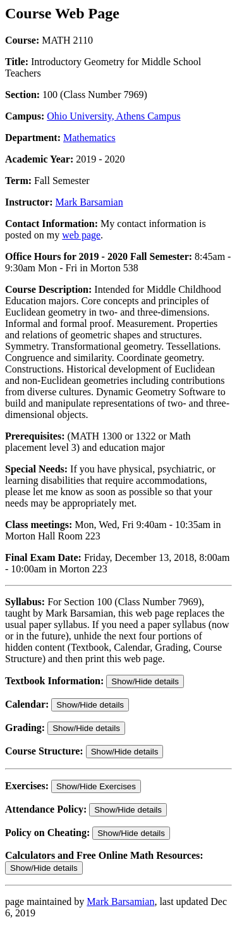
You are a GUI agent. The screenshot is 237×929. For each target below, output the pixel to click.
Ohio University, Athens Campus (113, 116)
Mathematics (89, 137)
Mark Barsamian (89, 202)
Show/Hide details (145, 681)
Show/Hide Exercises (96, 786)
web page (81, 235)
